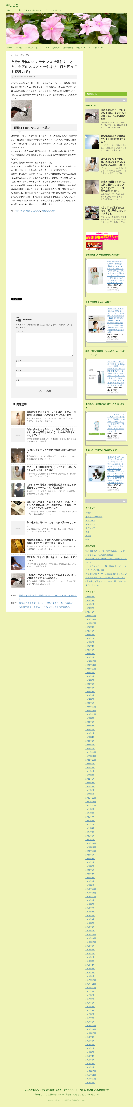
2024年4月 (90, 691)
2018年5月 (90, 961)
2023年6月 (90, 729)
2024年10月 (90, 669)
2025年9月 (90, 627)
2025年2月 (90, 653)
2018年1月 (90, 976)
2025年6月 (90, 638)
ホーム (10, 48)
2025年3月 (90, 650)
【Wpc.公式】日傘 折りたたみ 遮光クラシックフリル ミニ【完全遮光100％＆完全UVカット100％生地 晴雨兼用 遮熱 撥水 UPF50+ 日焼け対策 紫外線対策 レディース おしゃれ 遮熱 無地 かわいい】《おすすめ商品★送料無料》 (116, 320)
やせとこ (12, 5)
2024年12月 (90, 661)
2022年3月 (90, 786)
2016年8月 (90, 1041)
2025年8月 (90, 631)
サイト (18, 380)
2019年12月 (90, 889)
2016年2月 (90, 1063)
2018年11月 (90, 938)
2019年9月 (90, 900)
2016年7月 (90, 1044)
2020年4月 (90, 874)
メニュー (45, 48)
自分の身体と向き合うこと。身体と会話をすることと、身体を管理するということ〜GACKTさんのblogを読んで (52, 432)
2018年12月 (90, 934)
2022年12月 (90, 752)
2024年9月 (90, 672)
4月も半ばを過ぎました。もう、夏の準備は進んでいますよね (114, 210)
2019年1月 (90, 931)
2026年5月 (90, 597)
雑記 (28, 211)
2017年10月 (90, 988)
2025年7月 (90, 634)
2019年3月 (90, 923)
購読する (92, 94)
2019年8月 (90, 904)
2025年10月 (90, 623)
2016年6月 (90, 1048)
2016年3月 (90, 1060)
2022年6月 (90, 775)
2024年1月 (90, 703)
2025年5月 (90, 642)
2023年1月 (90, 748)
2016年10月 (90, 1033)
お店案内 (56, 48)
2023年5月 (90, 733)
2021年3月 (90, 832)
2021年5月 (90, 824)
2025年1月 (90, 657)
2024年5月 (90, 688)
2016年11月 (90, 1029)
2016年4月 (90, 1056)
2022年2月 (90, 790)
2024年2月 (90, 699)
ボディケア (20, 211)
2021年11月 (90, 802)
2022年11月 (90, 756)
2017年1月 (90, 1022)
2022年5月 (90, 779)
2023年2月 (90, 745)
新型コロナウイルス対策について (90, 48)
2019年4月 (90, 919)
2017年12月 (90, 980)
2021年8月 (90, 813)
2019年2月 (90, 927)
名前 (18, 361)
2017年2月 (90, 1018)
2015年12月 (90, 1071)
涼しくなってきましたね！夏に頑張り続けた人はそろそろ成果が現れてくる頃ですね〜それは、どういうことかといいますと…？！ (51, 505)
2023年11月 (90, 710)
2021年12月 (90, 798)
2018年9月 (90, 946)
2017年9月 (90, 991)
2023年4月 (90, 737)
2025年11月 (90, 619)
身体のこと (46, 211)
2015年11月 (90, 1075)
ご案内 (88, 513)
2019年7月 (90, 908)
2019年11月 (90, 893)
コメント (19, 332)
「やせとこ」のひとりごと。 (27, 48)
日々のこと (35, 211)
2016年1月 (90, 1067)
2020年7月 (90, 862)
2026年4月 (90, 600)
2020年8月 (90, 858)
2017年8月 (90, 995)
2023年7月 (90, 726)
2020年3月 (90, 877)
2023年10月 (90, 714)
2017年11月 (90, 984)
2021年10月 (90, 805)
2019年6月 (90, 912)
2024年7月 (90, 680)
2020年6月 (90, 866)
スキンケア (90, 520)
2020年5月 (90, 870)
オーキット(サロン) (93, 517)
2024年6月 (90, 684)
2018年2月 (90, 972)
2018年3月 (90, 969)
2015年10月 (90, 1079)
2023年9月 (90, 718)
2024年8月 (90, 676)
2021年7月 (90, 817)
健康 (87, 532)
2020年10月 (90, 851)
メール (19, 370)
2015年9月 (90, 1082)
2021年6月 (90, 820)
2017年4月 (90, 1010)
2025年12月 (90, 616)
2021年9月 (90, 809)
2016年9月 (90, 1037)
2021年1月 (90, 839)
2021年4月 (90, 828)
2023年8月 (90, 722)
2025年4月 (90, 646)
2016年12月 (90, 1025)
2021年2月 (90, 836)
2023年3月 (90, 741)
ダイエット (90, 524)
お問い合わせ (68, 48)
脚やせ (88, 536)
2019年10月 (90, 896)
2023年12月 (90, 707)
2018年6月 (90, 957)
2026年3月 (90, 604)
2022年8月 (90, 767)
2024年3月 (90, 695)
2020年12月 (90, 843)
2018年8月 (90, 950)
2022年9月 (90, 764)
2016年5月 (90, 1052)
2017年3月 (90, 1014)
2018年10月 (90, 942)
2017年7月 (90, 999)
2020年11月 (90, 847)
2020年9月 (90, 855)
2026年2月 (90, 608)
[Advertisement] (32, 236)
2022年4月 (90, 783)
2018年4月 (90, 965)
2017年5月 (90, 1006)
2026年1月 (90, 612)
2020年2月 (90, 881)
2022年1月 (90, 794)
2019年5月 (90, 915)
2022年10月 (90, 760)
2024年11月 (90, 665)
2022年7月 (90, 771)
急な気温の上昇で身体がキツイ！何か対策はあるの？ (113, 139)
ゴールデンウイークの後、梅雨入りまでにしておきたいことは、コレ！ (113, 162)
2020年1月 (90, 885)
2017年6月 (90, 1003)
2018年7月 (90, 953)
